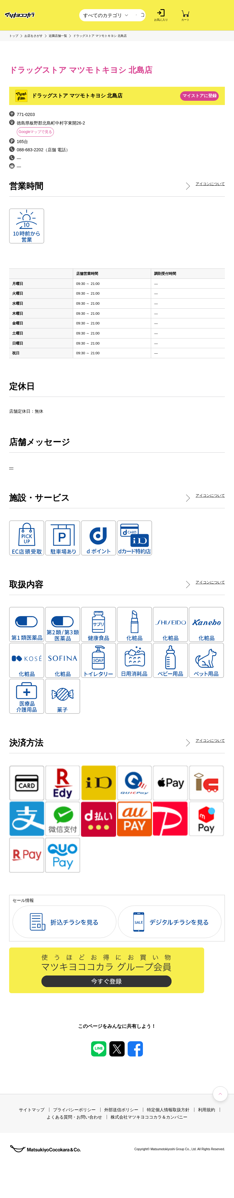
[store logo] (20, 15)
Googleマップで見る (35, 132)
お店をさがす (33, 35)
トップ (13, 35)
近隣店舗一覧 (58, 35)
